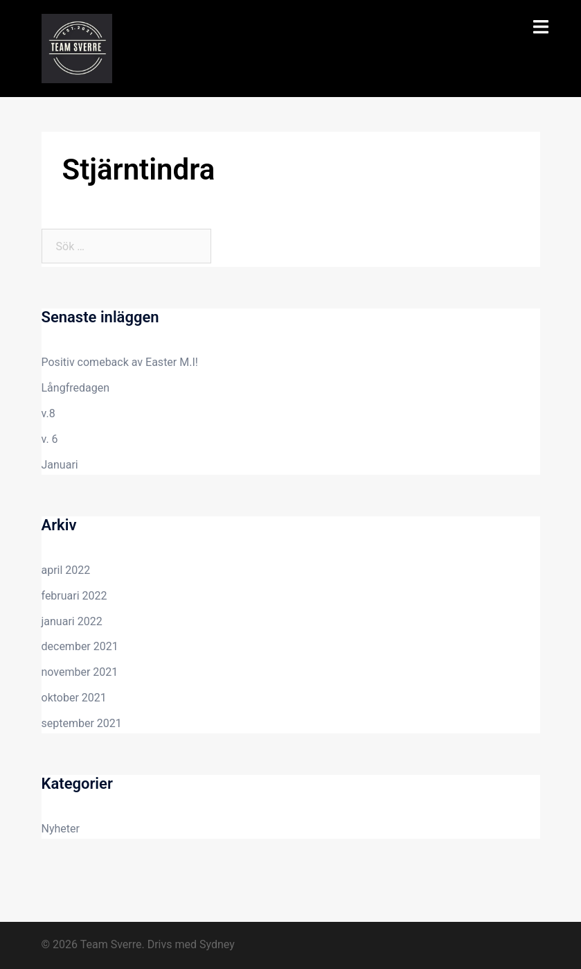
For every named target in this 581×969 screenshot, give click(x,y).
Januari (60, 464)
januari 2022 (72, 621)
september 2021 (82, 723)
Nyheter (61, 828)
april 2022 (66, 570)
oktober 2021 (74, 697)
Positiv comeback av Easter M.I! (120, 362)
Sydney (217, 944)
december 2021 (80, 646)
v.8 (48, 413)
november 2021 (80, 672)
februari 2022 (74, 595)
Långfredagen (76, 387)
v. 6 (50, 439)
